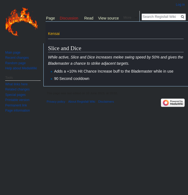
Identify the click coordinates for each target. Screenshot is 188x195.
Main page (12, 52)
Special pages (15, 95)
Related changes (17, 89)
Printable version (17, 100)
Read (88, 18)
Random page (15, 63)
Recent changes (17, 58)
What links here (16, 84)
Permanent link (16, 105)
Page (50, 18)
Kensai (54, 33)
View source (108, 18)
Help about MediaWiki (21, 68)
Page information (17, 110)
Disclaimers (106, 101)
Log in (180, 4)
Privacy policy (56, 101)
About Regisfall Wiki (81, 101)
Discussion (69, 18)
